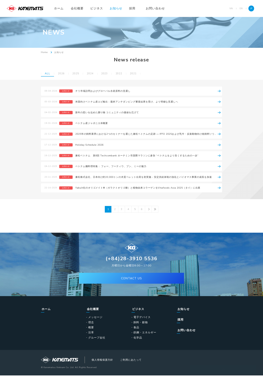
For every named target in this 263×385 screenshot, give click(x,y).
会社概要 (80, 8)
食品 (136, 336)
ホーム (62, 8)
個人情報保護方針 (106, 369)
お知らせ (119, 8)
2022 (123, 73)
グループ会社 (96, 346)
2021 (139, 73)
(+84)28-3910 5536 (131, 267)
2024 (93, 73)
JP (251, 8)
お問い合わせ (159, 8)
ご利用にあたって (137, 369)
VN (231, 8)
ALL (47, 73)
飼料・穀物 (141, 331)
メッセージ (95, 326)
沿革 (91, 341)
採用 (136, 8)
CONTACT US (131, 288)
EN (241, 8)
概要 (91, 336)
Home (44, 52)
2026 (62, 73)
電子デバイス (142, 326)
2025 (77, 73)
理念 (91, 331)
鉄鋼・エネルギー (145, 341)
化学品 (138, 346)
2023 (108, 73)
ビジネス (100, 8)
